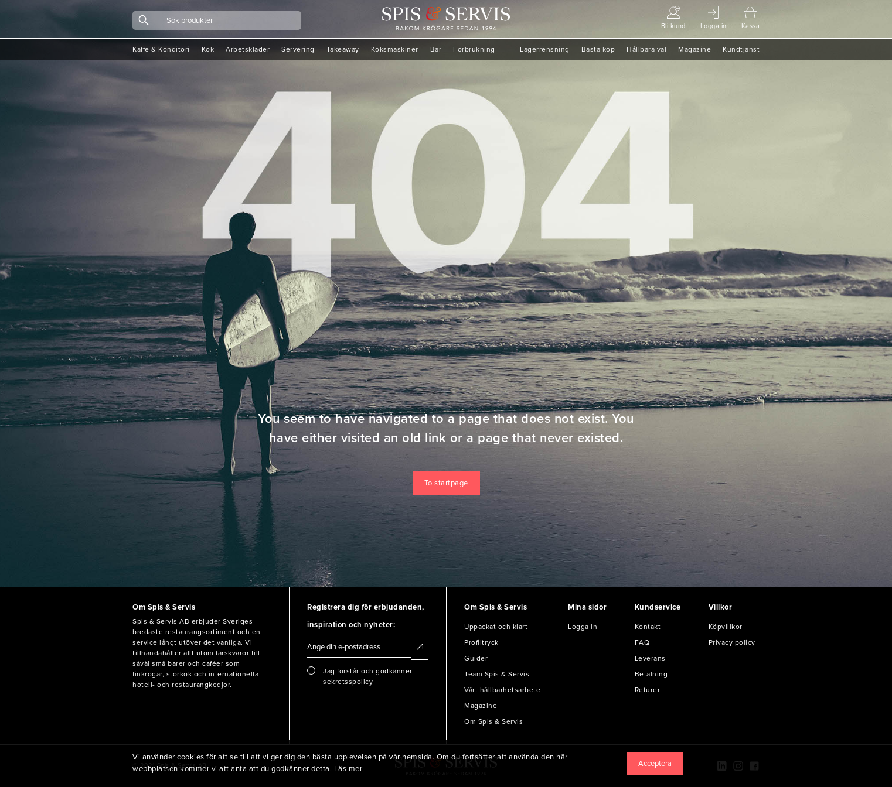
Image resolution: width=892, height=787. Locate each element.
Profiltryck (481, 642)
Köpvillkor (726, 626)
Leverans (650, 658)
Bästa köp (598, 49)
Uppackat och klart (495, 626)
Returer (648, 690)
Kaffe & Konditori (161, 49)
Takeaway (342, 49)
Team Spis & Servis (496, 674)
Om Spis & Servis (493, 721)
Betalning (651, 674)
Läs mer (348, 769)
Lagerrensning (545, 49)
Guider (476, 658)
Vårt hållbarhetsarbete (502, 690)
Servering (298, 49)
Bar (436, 49)
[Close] (655, 763)
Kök (208, 49)
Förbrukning (474, 49)
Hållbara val (646, 49)
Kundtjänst (741, 49)
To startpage (446, 483)
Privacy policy (732, 642)
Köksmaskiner (394, 49)
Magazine (694, 49)
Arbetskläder (248, 49)
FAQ (642, 642)
